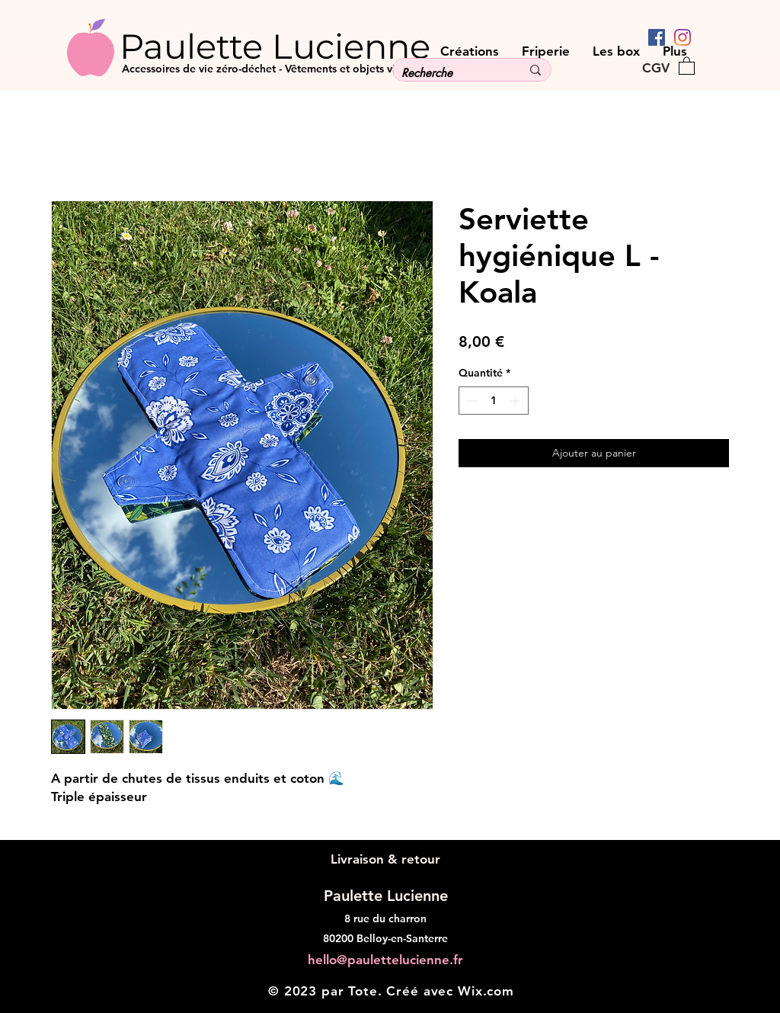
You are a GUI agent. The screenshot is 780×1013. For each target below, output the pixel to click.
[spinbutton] (493, 400)
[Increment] (516, 400)
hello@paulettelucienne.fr (385, 959)
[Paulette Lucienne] (304, 45)
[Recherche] (449, 73)
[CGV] (655, 67)
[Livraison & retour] (385, 859)
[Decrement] (470, 400)
